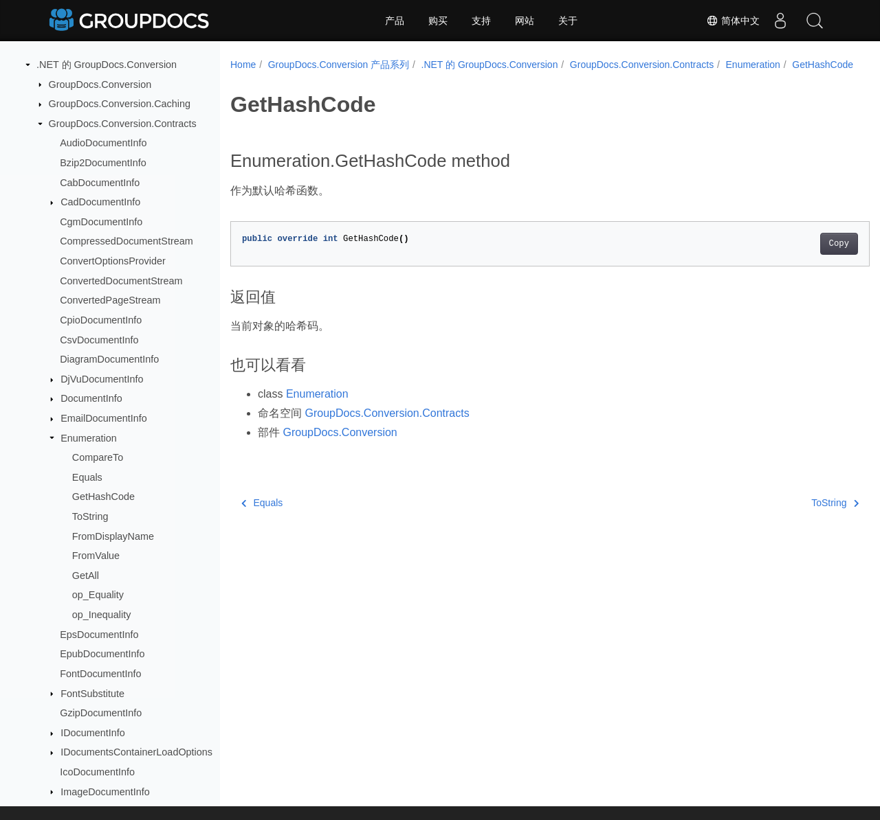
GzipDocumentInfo (101, 712)
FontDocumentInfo (100, 673)
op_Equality (98, 594)
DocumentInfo (91, 398)
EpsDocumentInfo (99, 634)
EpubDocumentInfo (102, 653)
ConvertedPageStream (110, 300)
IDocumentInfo (92, 732)
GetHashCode (103, 496)
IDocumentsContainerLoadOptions (136, 752)
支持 (481, 20)
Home (243, 64)
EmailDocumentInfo (103, 418)
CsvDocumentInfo (99, 339)
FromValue (96, 555)
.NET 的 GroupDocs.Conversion (106, 64)
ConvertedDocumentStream (121, 280)
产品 (394, 20)
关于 (568, 20)
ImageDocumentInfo (105, 791)
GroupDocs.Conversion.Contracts (123, 123)
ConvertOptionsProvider (113, 260)
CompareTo (97, 457)
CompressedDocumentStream (126, 241)
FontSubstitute (92, 693)
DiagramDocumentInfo (109, 359)
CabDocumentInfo (100, 182)
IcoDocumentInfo (97, 771)
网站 (524, 20)
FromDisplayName (113, 536)
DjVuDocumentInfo (101, 379)
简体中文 (733, 20)
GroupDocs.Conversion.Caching (119, 103)
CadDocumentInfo (100, 201)
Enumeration (88, 438)
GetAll (85, 575)
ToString (90, 516)
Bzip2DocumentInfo (103, 162)
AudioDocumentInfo (103, 142)
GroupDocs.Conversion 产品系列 (338, 64)
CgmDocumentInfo (101, 221)
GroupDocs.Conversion (100, 84)
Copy (794, 258)
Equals (87, 477)
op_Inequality (101, 614)
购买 (438, 20)
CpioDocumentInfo (101, 320)
